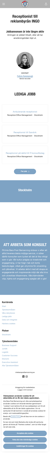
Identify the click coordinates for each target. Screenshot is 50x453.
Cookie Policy (16, 416)
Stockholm (6, 335)
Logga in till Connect (25, 390)
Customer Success (9, 356)
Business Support (9, 345)
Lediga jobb (7, 316)
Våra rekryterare (8, 313)
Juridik (4, 349)
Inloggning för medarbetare (25, 387)
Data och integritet (9, 320)
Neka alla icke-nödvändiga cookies (25, 440)
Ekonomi (5, 359)
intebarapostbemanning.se (25, 372)
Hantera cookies (8, 324)
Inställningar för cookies (25, 446)
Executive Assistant (10, 362)
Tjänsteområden (8, 310)
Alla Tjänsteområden (10, 366)
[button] (46, 4)
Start (4, 306)
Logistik (5, 352)
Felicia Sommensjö (25, 76)
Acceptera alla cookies (25, 433)
